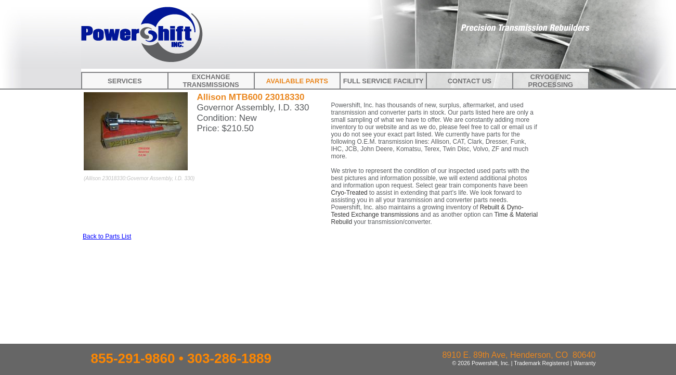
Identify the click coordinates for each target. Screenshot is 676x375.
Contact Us (469, 81)
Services (125, 81)
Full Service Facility (383, 81)
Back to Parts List (107, 236)
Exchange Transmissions (211, 81)
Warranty (585, 363)
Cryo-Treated (349, 192)
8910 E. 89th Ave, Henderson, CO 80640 (518, 355)
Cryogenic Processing (551, 81)
